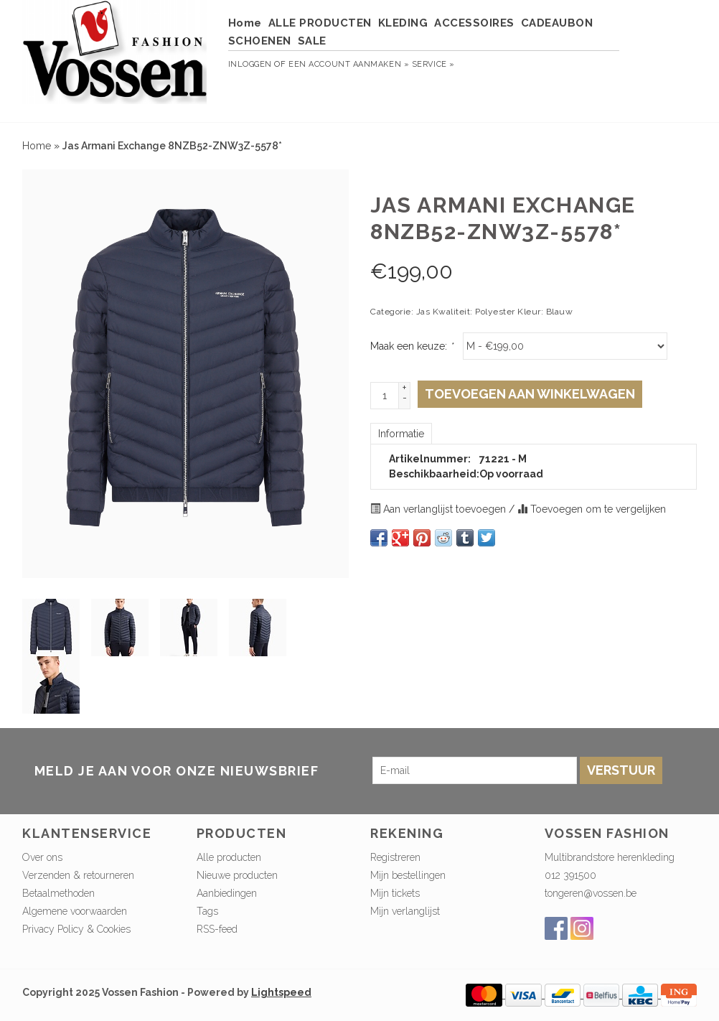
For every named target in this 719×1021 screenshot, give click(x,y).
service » (433, 64)
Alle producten (229, 857)
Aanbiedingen (227, 893)
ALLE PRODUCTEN (320, 23)
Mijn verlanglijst (405, 911)
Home (245, 23)
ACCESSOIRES (474, 23)
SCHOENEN (259, 40)
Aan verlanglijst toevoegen (439, 509)
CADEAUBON (557, 23)
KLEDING (403, 23)
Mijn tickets (395, 893)
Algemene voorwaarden (74, 911)
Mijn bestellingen (408, 875)
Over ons (42, 857)
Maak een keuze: (411, 346)
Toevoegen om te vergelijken (591, 509)
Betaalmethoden (58, 893)
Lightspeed (281, 992)
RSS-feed (217, 929)
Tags (207, 911)
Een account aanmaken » (348, 64)
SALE (312, 40)
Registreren (395, 857)
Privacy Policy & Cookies (76, 929)
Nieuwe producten (237, 875)
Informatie (401, 433)
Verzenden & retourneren (78, 875)
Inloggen (250, 64)
